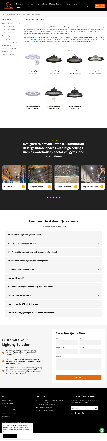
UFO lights (32, 42)
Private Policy (24, 422)
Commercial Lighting (8, 54)
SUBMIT (78, 377)
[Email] (82, 408)
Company (67, 4)
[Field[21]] (67, 351)
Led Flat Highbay (9, 33)
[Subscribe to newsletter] (95, 408)
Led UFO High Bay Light (33, 14)
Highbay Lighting (20, 14)
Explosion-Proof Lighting (9, 48)
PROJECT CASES (53, 141)
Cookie (10, 425)
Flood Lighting (6, 39)
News (75, 4)
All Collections (11, 14)
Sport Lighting (6, 36)
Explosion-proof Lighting (9, 413)
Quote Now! (100, 6)
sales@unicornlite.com (45, 407)
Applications (42, 4)
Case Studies (30, 4)
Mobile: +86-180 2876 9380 (47, 410)
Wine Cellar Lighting (7, 51)
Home (3, 14)
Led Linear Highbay (9, 29)
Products (19, 4)
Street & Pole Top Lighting (9, 42)
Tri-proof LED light (7, 45)
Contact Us (20, 7)
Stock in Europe (55, 4)
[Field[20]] (90, 351)
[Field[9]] (90, 342)
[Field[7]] (67, 342)
